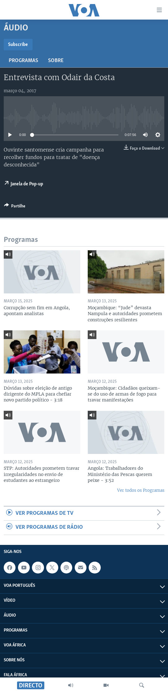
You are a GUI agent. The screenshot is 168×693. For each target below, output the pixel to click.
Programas (23, 61)
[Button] (14, 207)
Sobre (56, 61)
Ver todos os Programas (140, 490)
